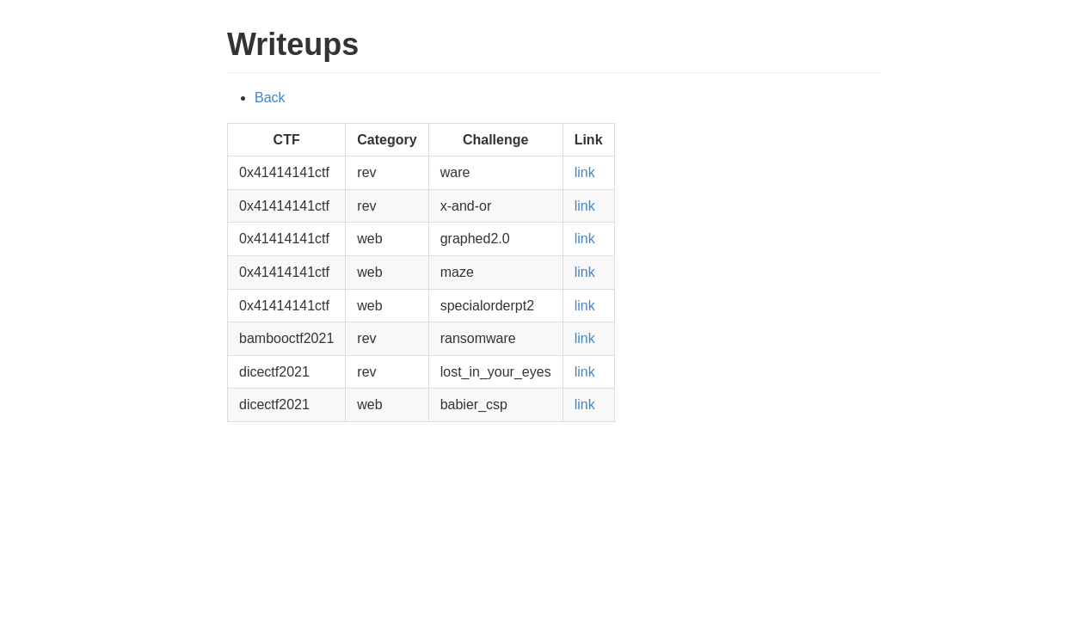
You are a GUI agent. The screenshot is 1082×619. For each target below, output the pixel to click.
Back (270, 97)
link (585, 172)
